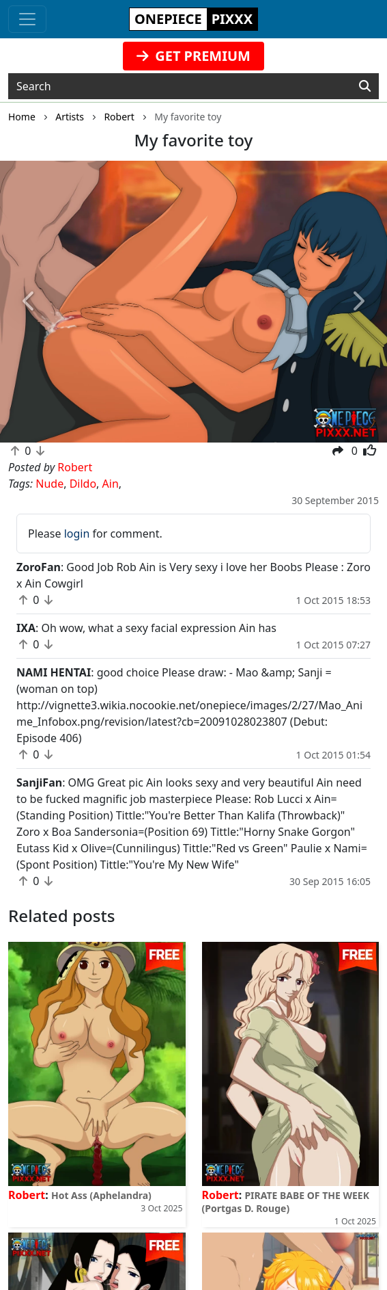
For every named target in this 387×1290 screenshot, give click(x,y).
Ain (110, 483)
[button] (29, 302)
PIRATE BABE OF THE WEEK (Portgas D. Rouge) (285, 1202)
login (77, 533)
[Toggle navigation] (27, 19)
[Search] (365, 86)
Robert (26, 1194)
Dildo (83, 483)
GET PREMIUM (193, 56)
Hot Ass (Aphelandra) (101, 1195)
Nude (49, 483)
